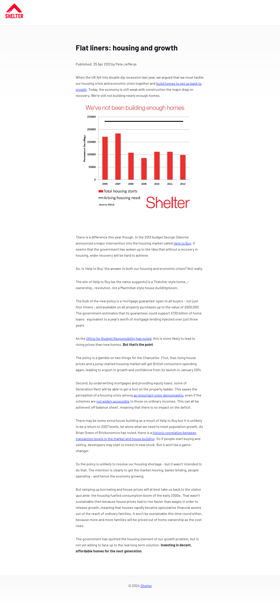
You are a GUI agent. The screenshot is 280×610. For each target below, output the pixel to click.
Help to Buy (182, 243)
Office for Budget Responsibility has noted (118, 338)
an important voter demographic (158, 395)
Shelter (146, 585)
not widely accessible (112, 401)
